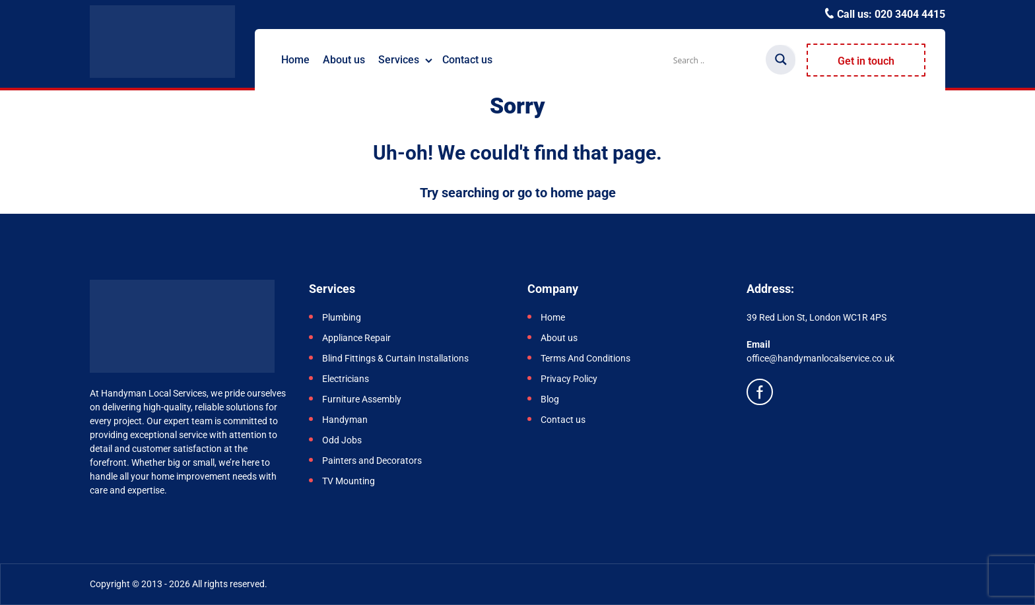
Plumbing (341, 317)
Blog (550, 399)
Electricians (346, 378)
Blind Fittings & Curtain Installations (395, 358)
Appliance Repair (356, 338)
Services (398, 59)
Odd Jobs (342, 440)
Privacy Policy (569, 378)
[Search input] (717, 60)
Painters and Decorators (372, 460)
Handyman (345, 419)
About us (344, 59)
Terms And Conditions (585, 358)
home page (583, 193)
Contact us (467, 59)
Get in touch (866, 61)
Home (295, 59)
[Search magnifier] (781, 59)
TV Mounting (348, 481)
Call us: (889, 14)
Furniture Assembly (362, 399)
